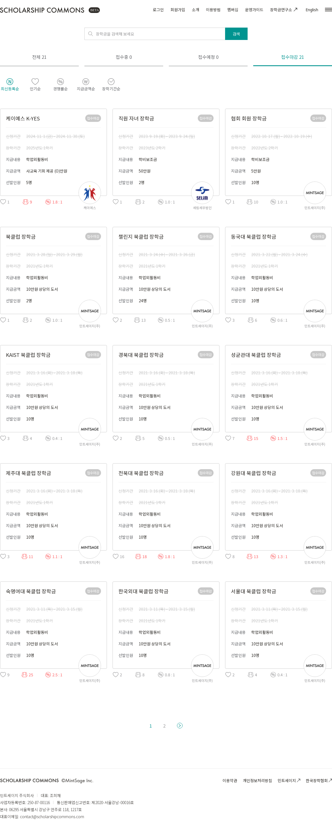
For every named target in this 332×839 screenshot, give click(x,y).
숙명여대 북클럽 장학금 (31, 591)
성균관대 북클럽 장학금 (256, 354)
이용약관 (230, 780)
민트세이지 (289, 780)
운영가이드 (254, 9)
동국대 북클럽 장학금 (253, 236)
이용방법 (213, 9)
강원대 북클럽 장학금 (253, 472)
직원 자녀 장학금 (136, 118)
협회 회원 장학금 (249, 118)
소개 (195, 9)
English (312, 9)
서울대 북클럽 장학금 (253, 591)
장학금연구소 (284, 9)
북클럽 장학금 (21, 236)
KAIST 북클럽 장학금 (28, 354)
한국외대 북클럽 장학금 (143, 591)
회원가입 (178, 9)
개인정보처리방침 (257, 780)
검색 (236, 34)
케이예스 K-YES (23, 118)
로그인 (158, 9)
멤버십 (232, 9)
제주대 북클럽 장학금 (28, 472)
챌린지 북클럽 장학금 (141, 236)
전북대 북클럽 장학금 (141, 472)
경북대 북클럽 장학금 (141, 354)
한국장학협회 (319, 780)
